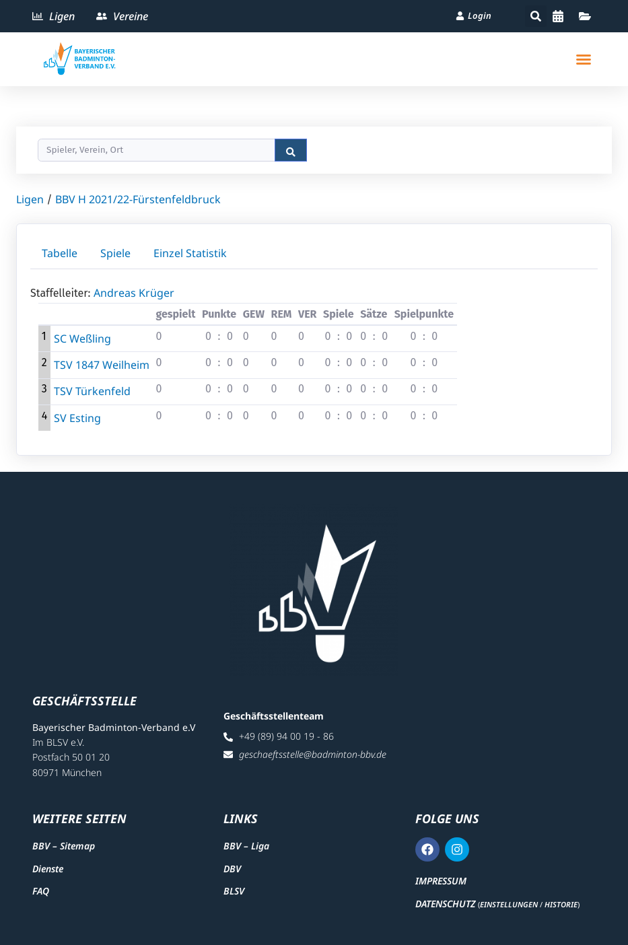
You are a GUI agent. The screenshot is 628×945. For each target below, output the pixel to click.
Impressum (440, 880)
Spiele (115, 253)
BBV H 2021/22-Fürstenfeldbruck (138, 199)
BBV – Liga (246, 845)
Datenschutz (445, 903)
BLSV (233, 890)
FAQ (40, 890)
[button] (536, 16)
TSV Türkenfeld (92, 391)
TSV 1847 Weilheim (101, 364)
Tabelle (59, 253)
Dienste (47, 868)
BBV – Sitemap (63, 845)
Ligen (30, 199)
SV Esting (77, 418)
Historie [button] (561, 904)
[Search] (156, 150)
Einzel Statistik (190, 253)
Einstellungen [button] (509, 904)
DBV (232, 868)
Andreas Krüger (134, 292)
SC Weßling (82, 338)
